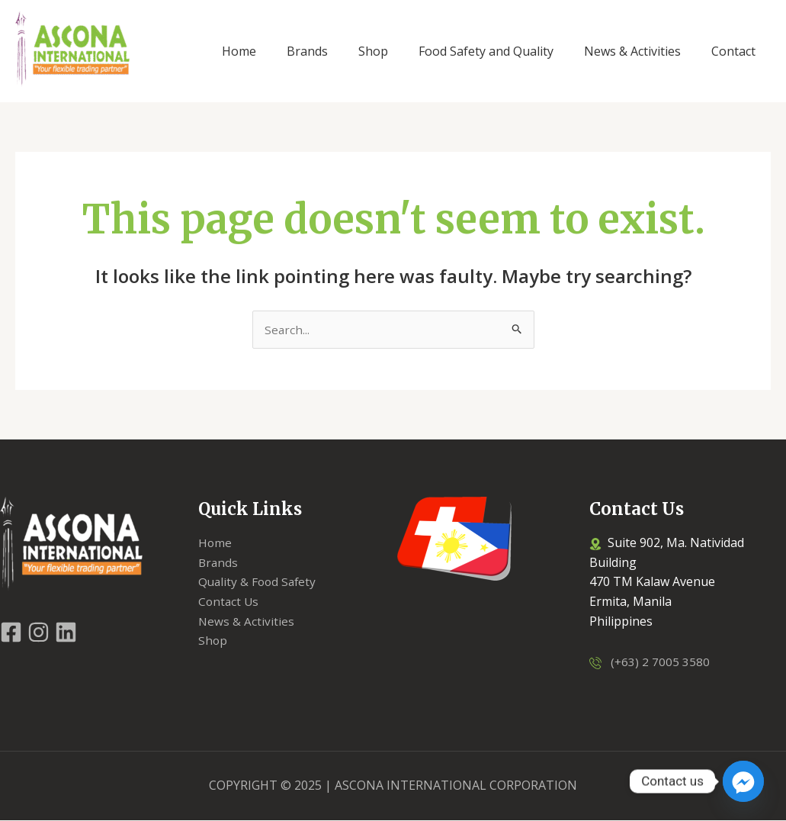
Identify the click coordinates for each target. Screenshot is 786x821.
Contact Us (229, 602)
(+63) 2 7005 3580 (656, 662)
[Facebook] (11, 633)
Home (215, 543)
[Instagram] (38, 633)
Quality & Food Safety (259, 582)
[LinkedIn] (66, 633)
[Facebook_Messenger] (743, 781)
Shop (213, 641)
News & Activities (246, 621)
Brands (218, 563)
